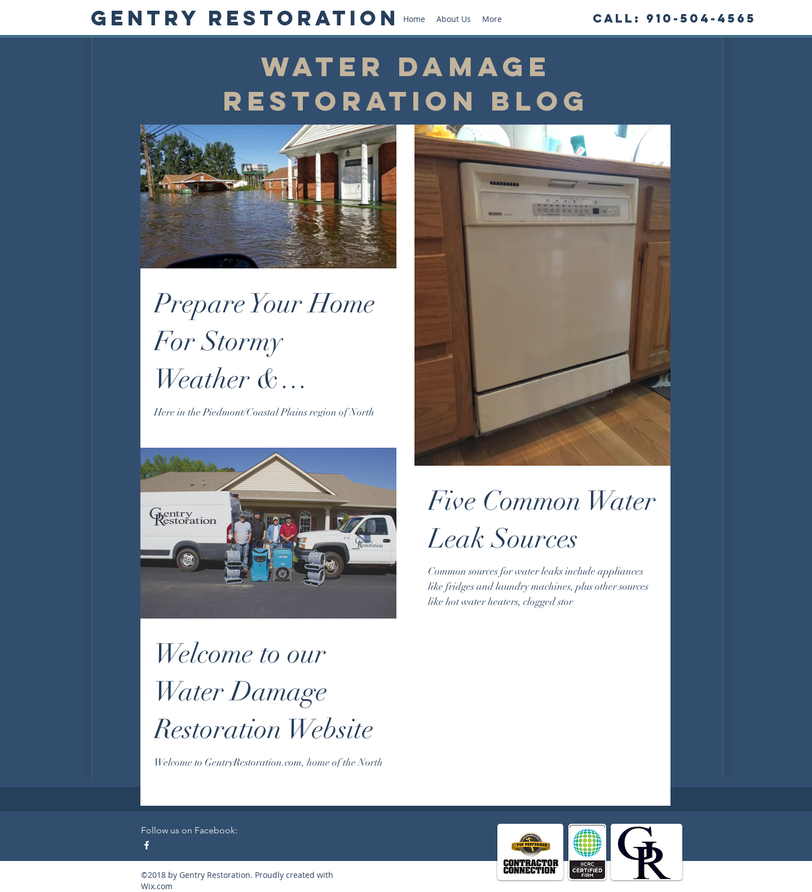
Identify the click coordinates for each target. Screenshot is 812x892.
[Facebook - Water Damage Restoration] (146, 845)
